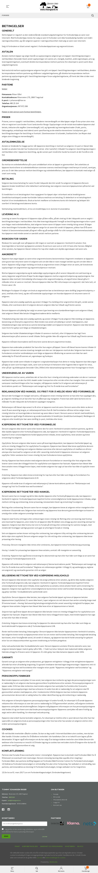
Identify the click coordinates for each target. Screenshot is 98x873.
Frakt (17, 846)
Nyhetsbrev (70, 846)
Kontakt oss (57, 805)
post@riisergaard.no (14, 800)
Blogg (80, 846)
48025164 (12, 797)
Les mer (44, 837)
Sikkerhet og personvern (51, 846)
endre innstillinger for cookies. (56, 858)
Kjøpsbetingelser (30, 846)
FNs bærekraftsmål (60, 800)
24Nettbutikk (53, 862)
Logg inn (56, 802)
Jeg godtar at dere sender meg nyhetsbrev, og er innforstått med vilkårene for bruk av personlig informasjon (23, 830)
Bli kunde (56, 797)
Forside (55, 794)
